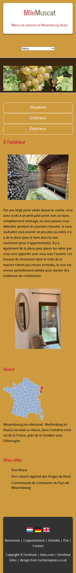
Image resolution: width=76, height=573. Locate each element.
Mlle (40, 12)
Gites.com (47, 555)
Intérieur (38, 118)
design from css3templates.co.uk (43, 560)
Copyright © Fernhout (20, 555)
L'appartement (34, 540)
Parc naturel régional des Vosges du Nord (41, 476)
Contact (38, 546)
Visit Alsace (19, 470)
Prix (66, 540)
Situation (38, 108)
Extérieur (38, 129)
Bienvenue (12, 540)
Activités (54, 540)
